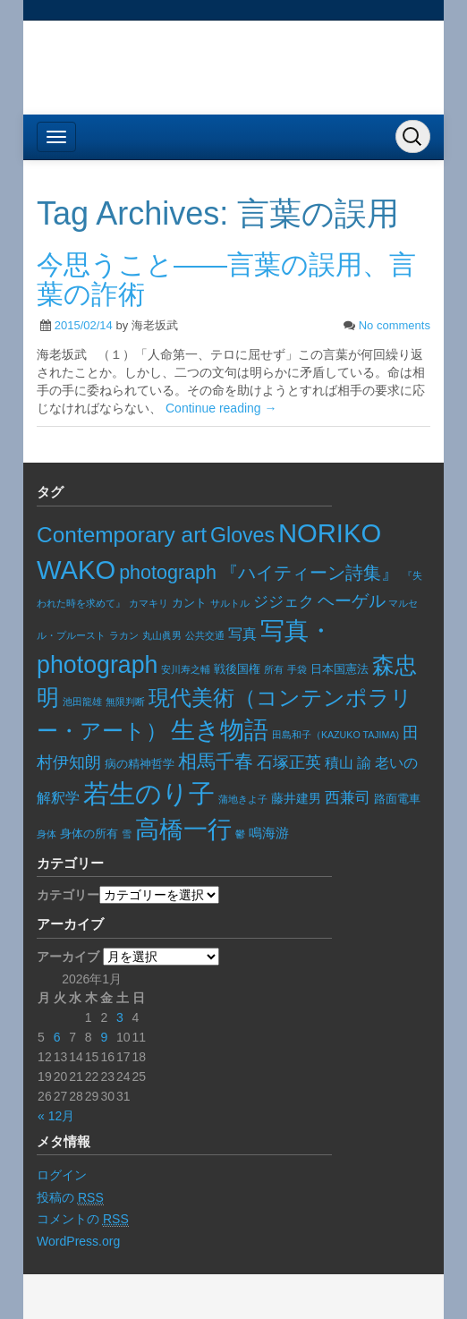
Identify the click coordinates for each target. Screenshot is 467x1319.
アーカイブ (68, 956)
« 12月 (56, 1116)
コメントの (83, 1219)
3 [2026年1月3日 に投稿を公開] (119, 1017)
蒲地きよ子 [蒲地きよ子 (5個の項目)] (242, 799)
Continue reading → (221, 408)
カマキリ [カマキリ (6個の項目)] (148, 603)
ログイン (62, 1175)
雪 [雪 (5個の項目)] (127, 834)
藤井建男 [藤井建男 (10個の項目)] (296, 798)
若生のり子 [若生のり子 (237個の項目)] (149, 793)
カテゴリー (68, 895)
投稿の (70, 1197)
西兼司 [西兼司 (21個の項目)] (347, 797)
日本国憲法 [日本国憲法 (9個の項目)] (339, 669)
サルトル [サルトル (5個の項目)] (230, 603)
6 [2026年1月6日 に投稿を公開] (57, 1037)
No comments (394, 325)
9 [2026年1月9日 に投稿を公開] (103, 1037)
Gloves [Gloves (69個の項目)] (242, 535)
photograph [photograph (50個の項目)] (168, 572)
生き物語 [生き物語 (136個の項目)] (219, 730)
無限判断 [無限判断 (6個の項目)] (125, 701)
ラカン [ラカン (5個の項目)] (124, 635)
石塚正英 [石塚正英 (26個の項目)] (289, 762)
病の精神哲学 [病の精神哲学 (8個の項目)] (139, 764)
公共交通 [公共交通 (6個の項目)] (205, 635)
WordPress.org (78, 1241)
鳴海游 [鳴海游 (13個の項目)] (269, 832)
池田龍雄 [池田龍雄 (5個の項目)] (82, 701)
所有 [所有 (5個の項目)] (274, 669)
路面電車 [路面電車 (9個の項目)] (397, 798)
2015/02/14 (84, 325)
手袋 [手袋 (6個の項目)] (297, 669)
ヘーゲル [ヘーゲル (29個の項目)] (352, 600)
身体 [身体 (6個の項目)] (46, 834)
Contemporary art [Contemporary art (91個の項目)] (122, 535)
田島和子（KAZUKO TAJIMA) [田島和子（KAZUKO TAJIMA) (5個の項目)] (335, 734)
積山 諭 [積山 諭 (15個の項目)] (348, 762)
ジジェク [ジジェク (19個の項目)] (283, 601)
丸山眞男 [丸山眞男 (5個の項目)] (162, 635)
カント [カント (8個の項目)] (189, 603)
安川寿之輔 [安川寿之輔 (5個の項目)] (185, 669)
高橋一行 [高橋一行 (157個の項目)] (183, 829)
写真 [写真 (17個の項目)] (242, 633)
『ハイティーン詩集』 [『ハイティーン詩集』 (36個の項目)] (309, 573)
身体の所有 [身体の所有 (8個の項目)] (89, 834)
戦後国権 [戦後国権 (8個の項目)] (237, 669)
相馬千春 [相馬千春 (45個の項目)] (215, 761)
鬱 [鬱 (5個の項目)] (240, 834)
